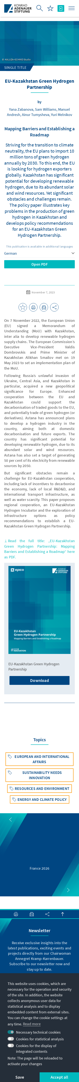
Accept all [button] (59, 1077)
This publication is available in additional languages (39, 246)
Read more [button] (32, 1023)
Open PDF (39, 264)
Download (39, 680)
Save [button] (19, 1077)
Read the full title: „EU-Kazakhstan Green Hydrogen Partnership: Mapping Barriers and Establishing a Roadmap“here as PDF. (39, 548)
